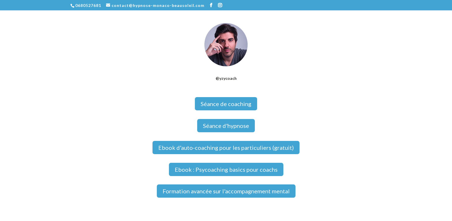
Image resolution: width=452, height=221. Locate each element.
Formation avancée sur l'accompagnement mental (226, 191)
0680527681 (88, 5)
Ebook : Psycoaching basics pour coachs (226, 169)
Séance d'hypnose (226, 125)
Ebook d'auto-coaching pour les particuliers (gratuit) (226, 147)
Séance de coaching (226, 103)
